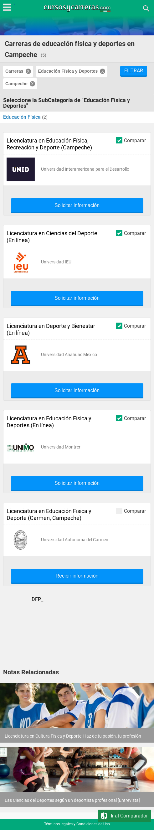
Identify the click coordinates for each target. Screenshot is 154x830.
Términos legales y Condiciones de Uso (77, 824)
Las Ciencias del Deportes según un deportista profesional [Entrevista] (72, 800)
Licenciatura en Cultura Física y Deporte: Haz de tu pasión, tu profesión (73, 736)
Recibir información (77, 575)
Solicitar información (77, 205)
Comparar (131, 140)
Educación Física (22, 117)
